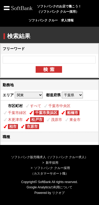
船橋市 (72, 113)
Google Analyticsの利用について (49, 187)
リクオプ (58, 193)
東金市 (75, 119)
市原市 (32, 126)
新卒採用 (52, 163)
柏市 (13, 126)
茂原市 (56, 119)
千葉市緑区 (17, 113)
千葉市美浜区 (46, 113)
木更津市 (15, 119)
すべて (35, 106)
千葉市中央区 (59, 106)
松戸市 (37, 119)
